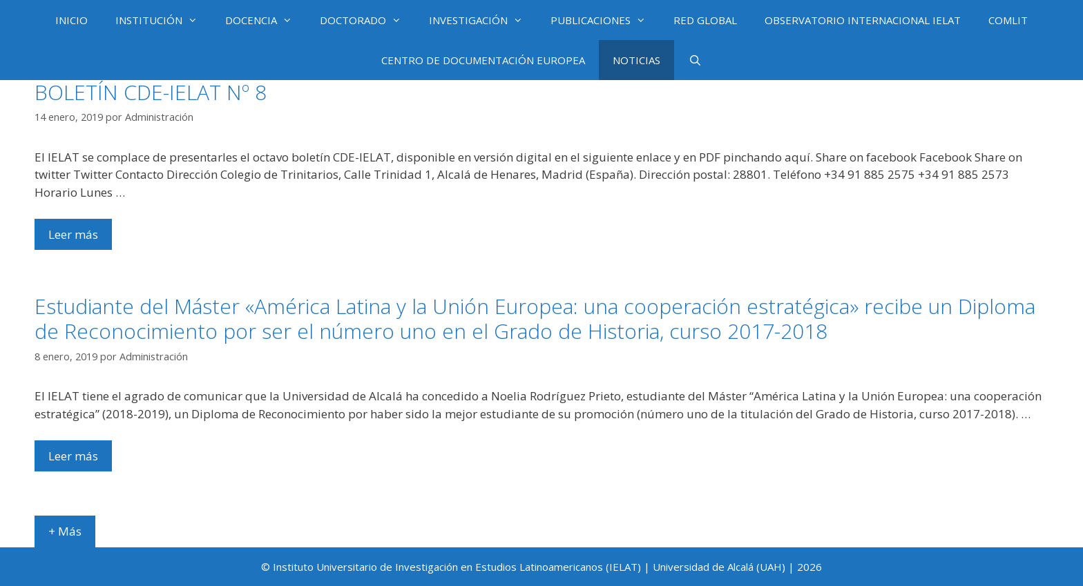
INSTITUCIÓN (163, 20)
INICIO (71, 20)
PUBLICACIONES (605, 20)
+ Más (65, 531)
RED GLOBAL (705, 20)
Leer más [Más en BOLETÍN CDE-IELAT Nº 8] (73, 234)
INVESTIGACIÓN (483, 20)
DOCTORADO (367, 20)
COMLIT (1008, 20)
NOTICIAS (636, 60)
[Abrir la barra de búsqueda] (694, 60)
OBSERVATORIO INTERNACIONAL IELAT (863, 20)
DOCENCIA (265, 20)
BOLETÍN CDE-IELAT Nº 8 (151, 92)
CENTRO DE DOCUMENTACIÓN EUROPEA (483, 60)
